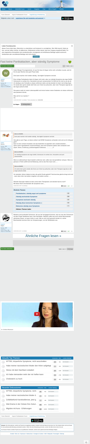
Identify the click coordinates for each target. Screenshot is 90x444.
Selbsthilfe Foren (20, 9)
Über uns (17, 433)
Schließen (36, 56)
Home (3, 9)
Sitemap (62, 433)
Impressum (23, 433)
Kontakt (12, 433)
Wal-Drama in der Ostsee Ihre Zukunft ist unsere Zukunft (29, 404)
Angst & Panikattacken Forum (19, 416)
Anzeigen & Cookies (38, 433)
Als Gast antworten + (7, 66)
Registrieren (60, 12)
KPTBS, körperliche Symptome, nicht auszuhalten (26, 361)
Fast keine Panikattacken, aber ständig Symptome (30, 61)
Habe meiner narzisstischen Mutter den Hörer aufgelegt (28, 366)
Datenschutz (29, 433)
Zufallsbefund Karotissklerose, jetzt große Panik (25, 400)
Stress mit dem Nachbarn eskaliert (20, 370)
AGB (45, 433)
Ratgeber (36, 9)
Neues (10, 9)
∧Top (86, 442)
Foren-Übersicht (5, 416)
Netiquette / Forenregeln (53, 433)
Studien (62, 9)
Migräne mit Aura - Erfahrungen (19, 408)
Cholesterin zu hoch (14, 379)
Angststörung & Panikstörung (37, 416)
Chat (44, 9)
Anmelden (69, 12)
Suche (29, 9)
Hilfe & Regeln (52, 9)
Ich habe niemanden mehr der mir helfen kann (24, 374)
